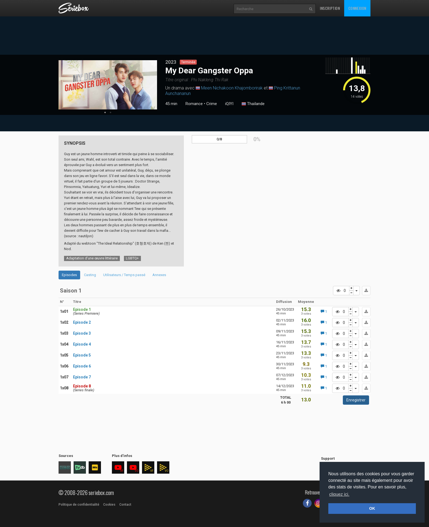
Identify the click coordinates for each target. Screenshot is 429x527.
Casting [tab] (90, 275)
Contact (125, 504)
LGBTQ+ (132, 258)
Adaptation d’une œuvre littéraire (92, 258)
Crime (211, 103)
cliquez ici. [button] (339, 494)
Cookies (109, 504)
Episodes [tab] (69, 275)
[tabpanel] (108, 84)
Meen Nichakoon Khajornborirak (232, 88)
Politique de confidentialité (79, 504)
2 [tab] (110, 112)
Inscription (330, 8)
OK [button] (372, 508)
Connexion (357, 8)
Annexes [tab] (159, 275)
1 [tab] (105, 112)
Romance (194, 103)
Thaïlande (253, 104)
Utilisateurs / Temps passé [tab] (124, 275)
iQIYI (229, 103)
